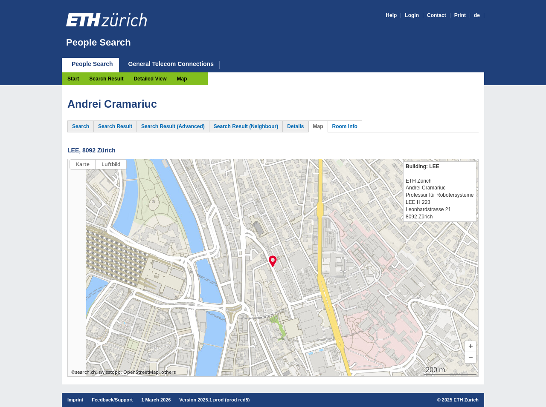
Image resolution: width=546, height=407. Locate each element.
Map (182, 78)
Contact (436, 15)
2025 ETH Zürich (460, 399)
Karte (83, 164)
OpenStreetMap (141, 372)
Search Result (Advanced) (173, 126)
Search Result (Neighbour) (246, 126)
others (168, 372)
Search (80, 126)
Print (460, 15)
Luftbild (111, 164)
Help (391, 15)
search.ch (85, 372)
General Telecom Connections (171, 64)
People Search (98, 42)
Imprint (75, 399)
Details (295, 126)
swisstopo (110, 372)
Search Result (106, 78)
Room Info (344, 126)
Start (73, 78)
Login (412, 15)
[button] (470, 346)
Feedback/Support (112, 399)
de (477, 15)
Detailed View (150, 78)
